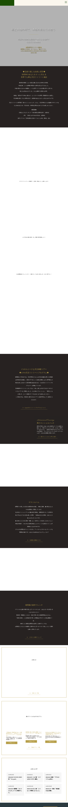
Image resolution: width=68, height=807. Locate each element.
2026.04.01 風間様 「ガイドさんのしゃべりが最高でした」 (15, 790)
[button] (34, 407)
